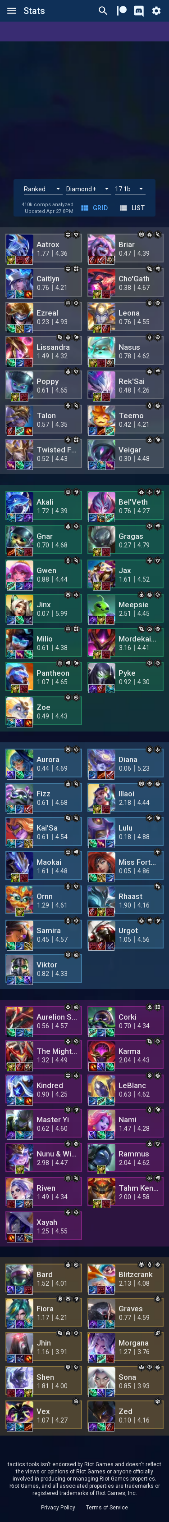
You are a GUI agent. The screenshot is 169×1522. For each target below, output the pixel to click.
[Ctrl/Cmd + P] (103, 11)
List (133, 208)
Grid (95, 208)
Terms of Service (107, 1507)
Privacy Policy (58, 1507)
